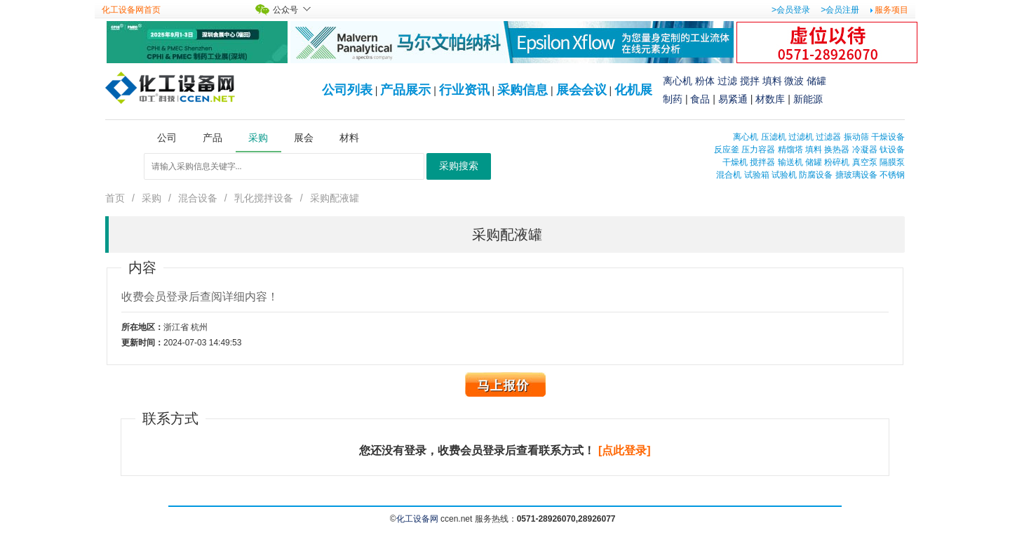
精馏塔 (790, 149)
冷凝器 (864, 149)
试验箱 (756, 175)
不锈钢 (892, 175)
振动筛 (856, 137)
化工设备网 (417, 519)
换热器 (836, 149)
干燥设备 (888, 137)
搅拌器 (762, 162)
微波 (794, 80)
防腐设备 (816, 175)
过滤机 (801, 137)
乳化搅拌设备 (263, 198)
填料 (772, 80)
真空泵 (864, 162)
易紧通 (733, 99)
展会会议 (581, 90)
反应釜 (726, 149)
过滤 (727, 80)
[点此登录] (624, 450)
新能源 (808, 99)
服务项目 (891, 10)
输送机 (790, 162)
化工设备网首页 (131, 10)
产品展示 (405, 90)
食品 (700, 99)
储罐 (816, 80)
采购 (151, 198)
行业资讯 (464, 90)
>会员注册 (840, 10)
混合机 (728, 175)
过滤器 (828, 137)
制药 (672, 99)
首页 (115, 198)
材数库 (770, 99)
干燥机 (735, 162)
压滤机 (773, 137)
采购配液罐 (334, 198)
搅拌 (750, 80)
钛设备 (892, 149)
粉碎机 (836, 162)
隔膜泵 (892, 162)
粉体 (705, 80)
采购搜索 (458, 166)
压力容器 (758, 149)
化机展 (633, 90)
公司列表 (347, 90)
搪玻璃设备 (856, 175)
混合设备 (197, 198)
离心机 (677, 80)
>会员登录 (791, 10)
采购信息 (522, 90)
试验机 (784, 175)
